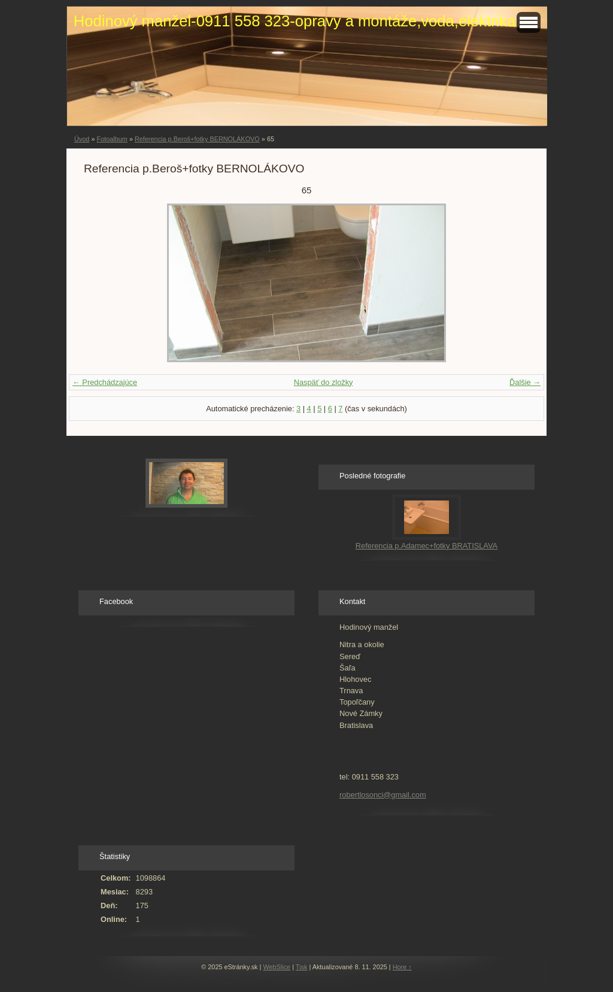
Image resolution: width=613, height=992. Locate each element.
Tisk (302, 966)
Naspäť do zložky (323, 382)
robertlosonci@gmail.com (382, 794)
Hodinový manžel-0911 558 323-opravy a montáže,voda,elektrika (294, 21)
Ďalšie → (525, 382)
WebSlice (276, 966)
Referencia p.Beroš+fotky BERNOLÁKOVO (197, 138)
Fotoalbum (111, 138)
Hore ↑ (402, 966)
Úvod (81, 138)
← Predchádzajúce (104, 382)
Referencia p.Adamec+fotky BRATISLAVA (426, 545)
